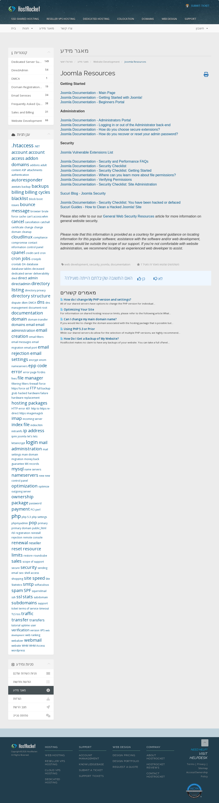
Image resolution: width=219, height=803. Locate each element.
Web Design (169, 19)
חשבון (202, 28)
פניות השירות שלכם (31, 673)
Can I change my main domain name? (88, 319)
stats (28, 597)
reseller (35, 543)
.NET (37, 146)
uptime (25, 625)
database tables (21, 269)
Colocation (125, 19)
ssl (19, 597)
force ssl (24, 388)
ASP (24, 170)
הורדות (31, 698)
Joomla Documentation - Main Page (87, 93)
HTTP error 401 (20, 408)
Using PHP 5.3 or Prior (77, 329)
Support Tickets (91, 776)
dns (41, 302)
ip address (33, 430)
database (32, 264)
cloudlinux (21, 237)
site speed (34, 578)
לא (158, 278)
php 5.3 (26, 517)
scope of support (33, 561)
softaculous (42, 585)
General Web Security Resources (128, 216)
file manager (30, 378)
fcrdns (41, 372)
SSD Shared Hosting (25, 19)
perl (37, 509)
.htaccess (22, 145)
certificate (17, 227)
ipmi (14, 436)
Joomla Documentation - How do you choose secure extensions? (110, 129)
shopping (17, 579)
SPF (27, 590)
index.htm (36, 425)
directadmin (20, 283)
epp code (37, 365)
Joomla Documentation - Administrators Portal (95, 120)
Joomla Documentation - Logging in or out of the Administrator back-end (115, 125)
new (41, 476)
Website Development (106, 61)
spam (17, 590)
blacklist (19, 198)
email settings (26, 356)
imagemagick (35, 413)
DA (24, 264)
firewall (33, 384)
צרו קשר (66, 28)
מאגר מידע (46, 28)
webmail (33, 640)
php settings (39, 517)
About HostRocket (156, 757)
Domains (148, 19)
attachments (34, 170)
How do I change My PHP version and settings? (95, 300)
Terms (190, 764)
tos (18, 614)
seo (21, 573)
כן (141, 278)
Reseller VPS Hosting (61, 19)
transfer (20, 620)
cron (43, 253)
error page (30, 372)
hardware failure (38, 393)
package (19, 503)
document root (38, 307)
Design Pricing (124, 755)
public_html (39, 528)
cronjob (36, 259)
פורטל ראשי (66, 61)
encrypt (33, 360)
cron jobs (20, 258)
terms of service (28, 608)
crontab (16, 264)
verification (20, 630)
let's (29, 436)
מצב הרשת (31, 707)
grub (14, 393)
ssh (13, 597)
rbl (13, 533)
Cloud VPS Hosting (53, 772)
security (29, 567)
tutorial (15, 625)
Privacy (201, 764)
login (32, 442)
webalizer (17, 641)
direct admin (28, 278)
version (34, 630)
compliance (40, 237)
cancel (17, 221)
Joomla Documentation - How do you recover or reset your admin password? (119, 134)
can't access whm (37, 216)
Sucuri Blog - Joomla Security (83, 193)
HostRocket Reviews (156, 766)
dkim (25, 303)
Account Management (89, 757)
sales (16, 561)
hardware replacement (25, 398)
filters (25, 384)
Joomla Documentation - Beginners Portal (92, 102)
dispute (16, 303)
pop (33, 522)
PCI (33, 509)
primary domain (21, 528)
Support (190, 19)
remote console (33, 537)
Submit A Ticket (91, 770)
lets (35, 436)
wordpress (18, 650)
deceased (38, 269)
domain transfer (38, 319)
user (33, 625)
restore (28, 555)
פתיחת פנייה (31, 715)
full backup (43, 388)
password (35, 503)
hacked (22, 393)
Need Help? (194, 754)
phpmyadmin (19, 523)
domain (19, 319)
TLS (13, 614)
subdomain (41, 597)
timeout (44, 608)
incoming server (32, 419)
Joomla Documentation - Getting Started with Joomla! (101, 97)
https (22, 413)
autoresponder (27, 180)
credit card (32, 253)
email (30, 324)
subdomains (24, 603)
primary (43, 523)
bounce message (23, 208)
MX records (32, 464)
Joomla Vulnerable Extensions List (86, 152)
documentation (27, 313)
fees (14, 378)
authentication (20, 175)
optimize (43, 486)
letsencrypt (18, 443)
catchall (45, 222)
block (32, 199)
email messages (21, 342)
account (19, 152)
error (16, 372)
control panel (35, 247)
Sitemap (203, 768)
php (16, 515)
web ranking (32, 635)
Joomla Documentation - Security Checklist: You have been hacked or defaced (120, 202)
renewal (19, 543)
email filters (36, 337)
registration (23, 533)
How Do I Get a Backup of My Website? (89, 339)
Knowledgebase (91, 764)
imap (16, 418)
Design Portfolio (126, 761)
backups (40, 186)
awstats (16, 187)
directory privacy (35, 290)
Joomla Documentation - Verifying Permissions (96, 179)
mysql (17, 469)
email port (30, 347)
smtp (28, 584)
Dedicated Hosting (96, 19)
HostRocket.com (25, 747)
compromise (19, 242)
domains (18, 324)
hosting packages (29, 403)
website (16, 645)
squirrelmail (39, 591)
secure (15, 568)
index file (20, 424)
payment (20, 509)
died (14, 278)
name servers (32, 469)
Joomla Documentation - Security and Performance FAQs (104, 161)
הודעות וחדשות (31, 681)
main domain (30, 454)
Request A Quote (125, 766)
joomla (22, 436)
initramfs (16, 431)
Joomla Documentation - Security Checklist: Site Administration (108, 184)
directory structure (30, 296)
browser (35, 211)
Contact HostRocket (156, 775)
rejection (16, 537)
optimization (24, 486)
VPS (42, 630)
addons (35, 165)
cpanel (18, 252)
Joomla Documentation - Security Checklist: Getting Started (106, 170)
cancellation (32, 222)
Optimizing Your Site (77, 309)
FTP (33, 388)
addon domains (24, 161)
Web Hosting (55, 755)
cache (22, 216)
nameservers (24, 475)
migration (17, 459)
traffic (27, 613)
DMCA (32, 303)
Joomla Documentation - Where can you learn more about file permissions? (118, 175)
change (28, 227)
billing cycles (37, 192)
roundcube (40, 555)
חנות (27, 28)
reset (16, 549)
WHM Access (37, 645)
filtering (16, 384)
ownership (22, 497)
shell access (31, 573)
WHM (25, 645)
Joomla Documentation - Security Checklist (93, 166)
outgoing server (21, 491)
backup (26, 187)
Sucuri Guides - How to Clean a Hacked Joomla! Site (100, 207)
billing (17, 192)
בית (13, 28)
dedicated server (21, 273)
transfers (37, 620)
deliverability (41, 273)
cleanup (27, 232)
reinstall (36, 533)
